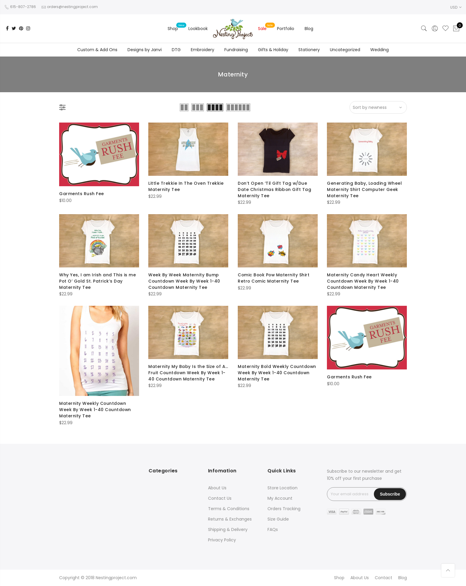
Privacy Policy (222, 540)
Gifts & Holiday (273, 50)
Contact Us (220, 498)
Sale (262, 29)
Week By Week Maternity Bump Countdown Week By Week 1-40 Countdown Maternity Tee (184, 281)
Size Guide (278, 519)
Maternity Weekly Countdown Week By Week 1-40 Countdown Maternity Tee (95, 409)
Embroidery (202, 50)
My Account (279, 498)
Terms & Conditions (228, 509)
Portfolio (285, 29)
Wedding (379, 50)
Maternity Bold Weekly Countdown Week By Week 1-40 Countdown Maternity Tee (277, 372)
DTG (176, 50)
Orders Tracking (283, 509)
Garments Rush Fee (81, 194)
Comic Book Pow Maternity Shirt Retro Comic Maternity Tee (274, 278)
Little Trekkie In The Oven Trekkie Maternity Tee (185, 186)
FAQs (272, 529)
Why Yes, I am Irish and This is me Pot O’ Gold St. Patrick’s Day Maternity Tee (97, 281)
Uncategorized (345, 50)
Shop (173, 29)
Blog (309, 29)
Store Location (282, 488)
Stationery (309, 50)
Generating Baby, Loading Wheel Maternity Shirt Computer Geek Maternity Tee (364, 189)
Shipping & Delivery (228, 529)
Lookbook (198, 29)
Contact (383, 578)
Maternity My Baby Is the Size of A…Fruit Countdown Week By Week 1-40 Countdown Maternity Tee (187, 372)
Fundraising (236, 50)
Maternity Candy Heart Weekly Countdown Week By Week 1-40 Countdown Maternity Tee (363, 281)
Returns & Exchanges (230, 519)
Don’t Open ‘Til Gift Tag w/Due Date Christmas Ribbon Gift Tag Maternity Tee (274, 189)
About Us (217, 488)
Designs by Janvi (144, 50)
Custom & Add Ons (97, 50)
